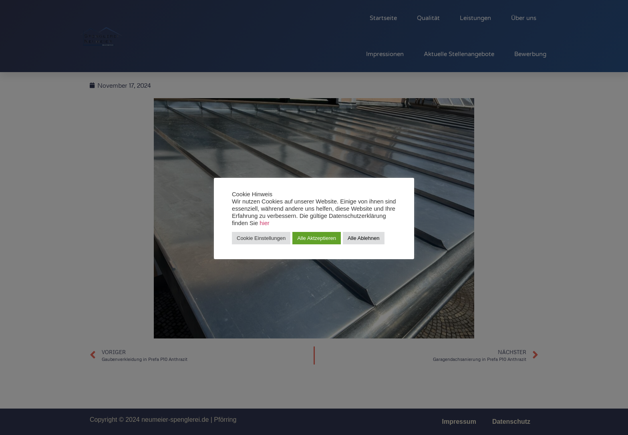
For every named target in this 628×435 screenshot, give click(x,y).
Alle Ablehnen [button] (364, 238)
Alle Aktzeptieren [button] (316, 238)
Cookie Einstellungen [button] (261, 238)
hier (264, 223)
